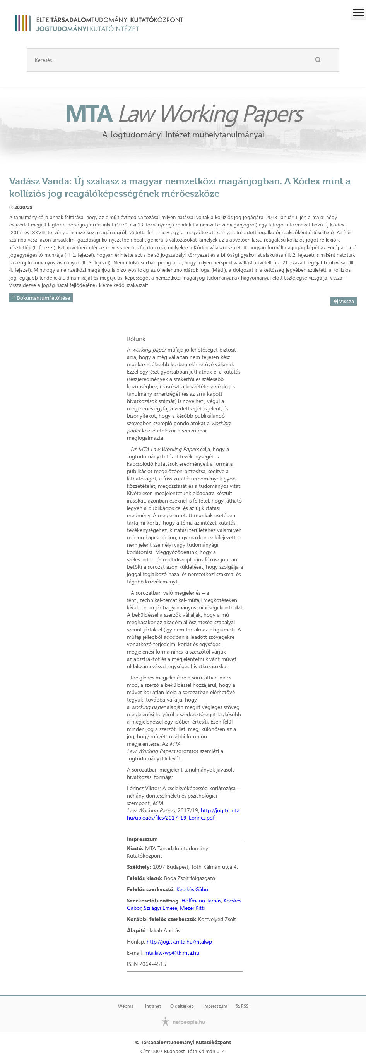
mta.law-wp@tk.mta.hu (171, 952)
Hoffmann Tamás (201, 900)
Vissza (343, 301)
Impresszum (215, 1006)
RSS (242, 1006)
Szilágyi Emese (160, 907)
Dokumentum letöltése (41, 298)
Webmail (127, 1006)
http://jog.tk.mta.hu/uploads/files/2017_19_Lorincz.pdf (184, 813)
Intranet (153, 1006)
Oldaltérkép (182, 1006)
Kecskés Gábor (193, 889)
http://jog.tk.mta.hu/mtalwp (179, 941)
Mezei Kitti (192, 907)
